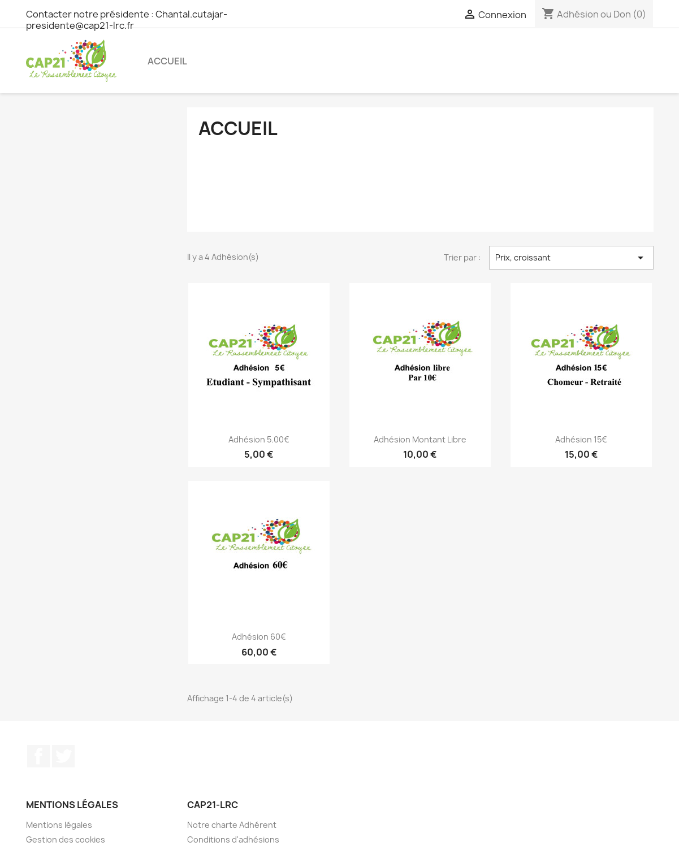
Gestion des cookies (65, 839)
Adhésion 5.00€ (258, 439)
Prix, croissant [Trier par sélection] (571, 257)
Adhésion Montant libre (420, 439)
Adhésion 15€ (581, 439)
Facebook (38, 756)
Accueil (167, 61)
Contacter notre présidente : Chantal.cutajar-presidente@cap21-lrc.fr (126, 20)
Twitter (63, 756)
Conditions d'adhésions (233, 839)
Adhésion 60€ (259, 636)
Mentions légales (59, 824)
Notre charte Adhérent (231, 824)
